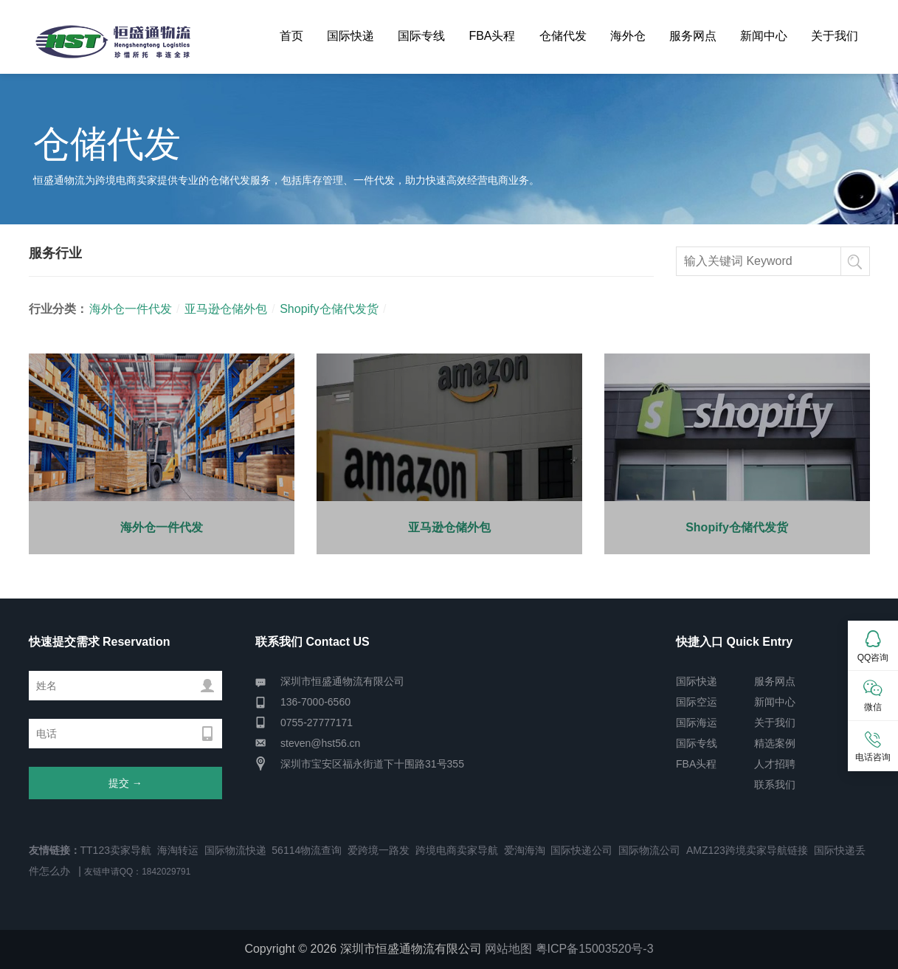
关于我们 (834, 36)
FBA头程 (492, 36)
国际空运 (696, 702)
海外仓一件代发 (130, 309)
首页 (291, 36)
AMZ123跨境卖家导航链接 (747, 850)
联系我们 (774, 784)
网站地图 (508, 948)
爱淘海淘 (524, 850)
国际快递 (350, 36)
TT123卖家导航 (115, 850)
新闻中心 (763, 36)
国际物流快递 (235, 850)
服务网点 (692, 36)
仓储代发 (563, 36)
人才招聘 (774, 764)
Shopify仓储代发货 (329, 309)
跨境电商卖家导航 (456, 850)
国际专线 (421, 36)
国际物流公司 (649, 850)
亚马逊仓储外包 (225, 309)
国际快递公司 (581, 850)
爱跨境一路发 (379, 850)
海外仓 (628, 36)
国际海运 (696, 722)
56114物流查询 (307, 850)
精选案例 (774, 743)
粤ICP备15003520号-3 (595, 948)
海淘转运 (177, 850)
